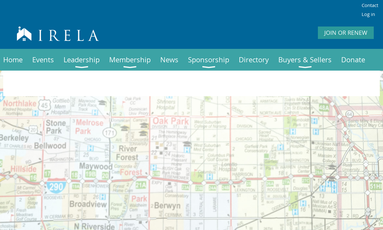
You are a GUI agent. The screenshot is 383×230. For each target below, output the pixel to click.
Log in (368, 14)
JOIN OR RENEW (345, 32)
